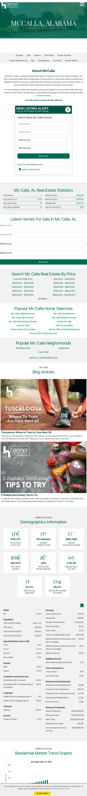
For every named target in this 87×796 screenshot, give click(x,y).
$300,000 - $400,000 (64, 283)
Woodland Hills (23, 348)
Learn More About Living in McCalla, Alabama (43, 100)
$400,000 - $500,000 (23, 287)
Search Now (43, 156)
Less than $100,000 (23, 279)
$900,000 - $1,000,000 (64, 294)
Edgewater (64, 348)
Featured (37, 55)
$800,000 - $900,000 (23, 294)
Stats (29, 55)
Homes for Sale (64, 321)
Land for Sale (23, 325)
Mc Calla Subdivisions (64, 313)
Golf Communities (64, 325)
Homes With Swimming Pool (43, 333)
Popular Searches (64, 55)
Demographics (43, 60)
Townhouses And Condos (22, 329)
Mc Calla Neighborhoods (23, 313)
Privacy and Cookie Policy (60, 789)
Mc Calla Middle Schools (64, 317)
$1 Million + (43, 298)
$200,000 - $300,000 (23, 283)
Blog (33, 60)
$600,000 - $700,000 (22, 291)
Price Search (49, 55)
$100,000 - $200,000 (64, 279)
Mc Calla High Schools (23, 317)
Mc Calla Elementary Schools (23, 321)
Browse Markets (71, 60)
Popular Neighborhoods (18, 60)
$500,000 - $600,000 (64, 287)
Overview (19, 55)
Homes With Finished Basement (64, 329)
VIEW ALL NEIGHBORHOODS (43, 357)
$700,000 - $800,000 (64, 291)
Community (57, 60)
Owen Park (43, 352)
